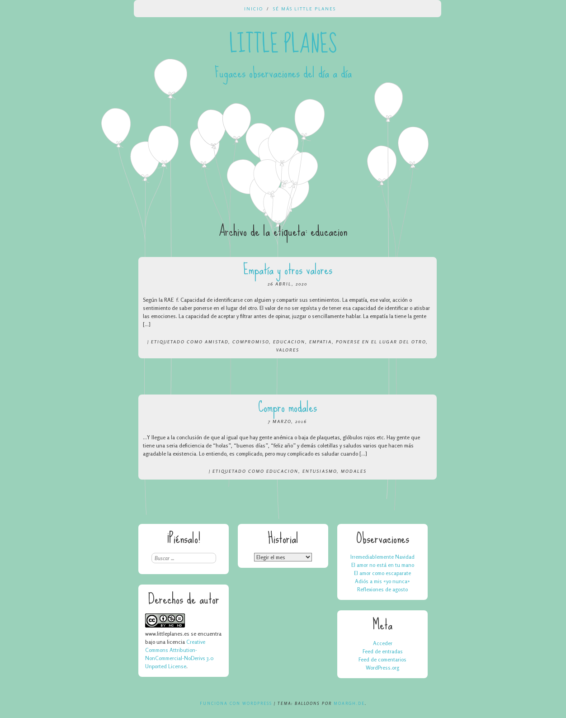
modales (354, 471)
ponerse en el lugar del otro (381, 341)
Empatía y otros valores (287, 269)
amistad (216, 341)
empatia (320, 341)
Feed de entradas (383, 651)
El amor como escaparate (382, 573)
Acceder (382, 643)
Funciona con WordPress (236, 703)
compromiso (250, 341)
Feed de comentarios (382, 659)
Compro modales (287, 407)
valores (287, 349)
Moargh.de (349, 703)
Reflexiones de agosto (382, 589)
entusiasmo (319, 471)
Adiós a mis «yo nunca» (382, 581)
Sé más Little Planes (304, 8)
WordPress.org (382, 667)
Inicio (253, 8)
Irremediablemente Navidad (382, 556)
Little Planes (283, 44)
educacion (289, 341)
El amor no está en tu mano (382, 564)
